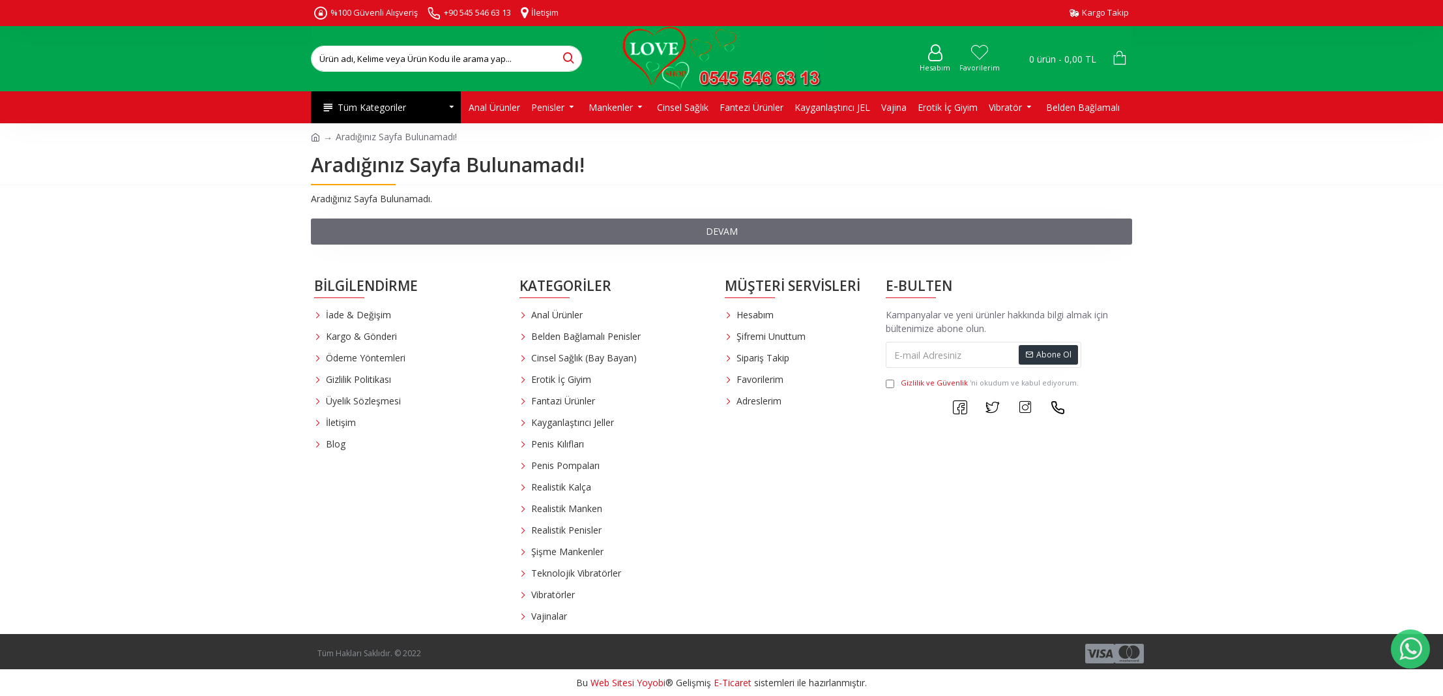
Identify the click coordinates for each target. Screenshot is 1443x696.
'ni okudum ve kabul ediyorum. (982, 383)
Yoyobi (651, 682)
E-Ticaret (732, 682)
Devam (722, 231)
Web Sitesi (612, 682)
